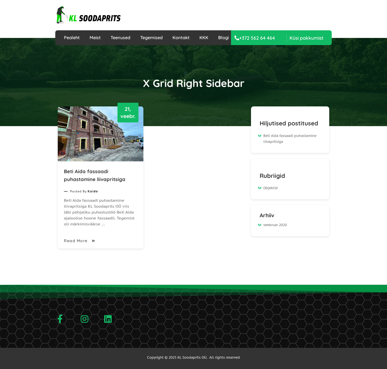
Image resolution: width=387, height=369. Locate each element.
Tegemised (151, 37)
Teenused (120, 37)
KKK (203, 37)
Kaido (93, 191)
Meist (95, 37)
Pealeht (72, 37)
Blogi (223, 37)
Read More (80, 240)
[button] (305, 38)
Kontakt (181, 37)
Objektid (270, 188)
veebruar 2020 (275, 225)
